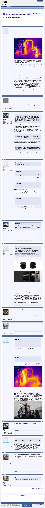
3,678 (11, 485)
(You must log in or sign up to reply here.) (37, 488)
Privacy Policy (42, 504)
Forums (7, 6)
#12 (41, 452)
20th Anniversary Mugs (31, 13)
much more (15, 14)
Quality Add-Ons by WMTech (10, 505)
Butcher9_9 (5, 315)
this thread (27, 14)
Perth (11, 333)
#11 (41, 435)
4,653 (11, 37)
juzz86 (15, 471)
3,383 (11, 318)
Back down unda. (9, 123)
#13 (41, 474)
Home (4, 6)
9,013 (11, 463)
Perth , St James (9, 319)
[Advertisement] (22, 22)
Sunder (18, 18)
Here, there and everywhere (8, 108)
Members (11, 6)
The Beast (4, 119)
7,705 (11, 122)
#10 (41, 421)
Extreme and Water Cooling (10, 18)
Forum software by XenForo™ (10, 504)
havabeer (4, 460)
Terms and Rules (37, 504)
